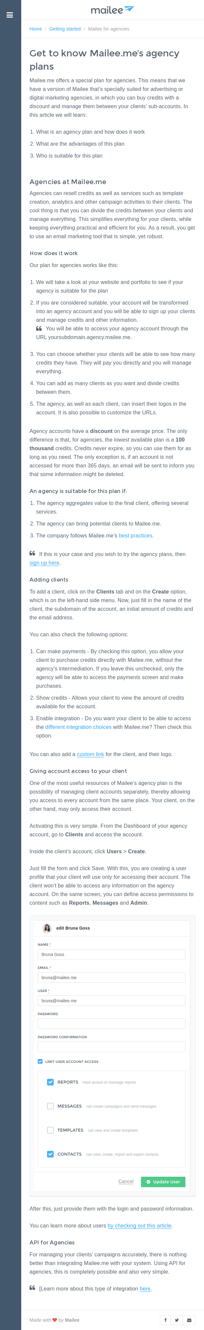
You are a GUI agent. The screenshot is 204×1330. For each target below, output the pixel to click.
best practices (135, 535)
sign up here (44, 563)
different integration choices (78, 727)
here (145, 1289)
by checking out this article (139, 1225)
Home (36, 29)
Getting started (65, 29)
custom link (90, 754)
